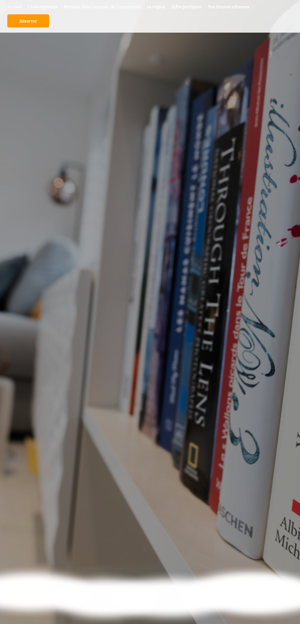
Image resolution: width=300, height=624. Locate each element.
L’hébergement (43, 7)
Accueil (14, 7)
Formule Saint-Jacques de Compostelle (102, 7)
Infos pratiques (186, 7)
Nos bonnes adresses (228, 7)
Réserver (28, 21)
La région (156, 7)
